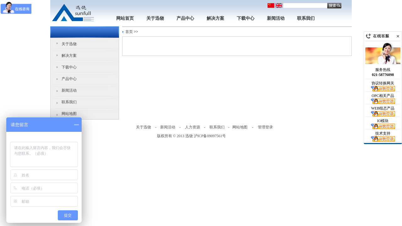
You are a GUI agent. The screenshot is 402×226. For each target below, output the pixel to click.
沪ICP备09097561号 (210, 136)
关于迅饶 (155, 18)
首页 (129, 32)
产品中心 (185, 18)
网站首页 (125, 18)
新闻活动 (276, 18)
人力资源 (192, 127)
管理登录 (265, 127)
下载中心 (245, 18)
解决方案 (215, 18)
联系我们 (306, 18)
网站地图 (69, 113)
